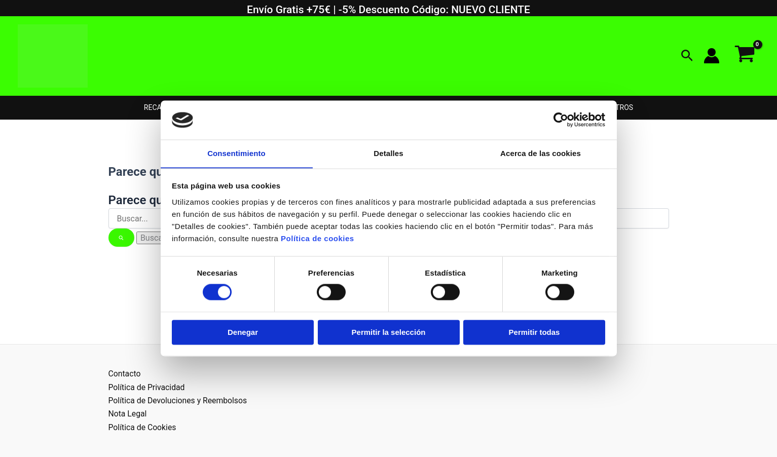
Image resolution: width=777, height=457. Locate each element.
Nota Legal (127, 413)
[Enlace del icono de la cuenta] (712, 56)
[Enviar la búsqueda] (121, 237)
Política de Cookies (142, 427)
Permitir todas (534, 332)
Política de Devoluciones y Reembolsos (178, 400)
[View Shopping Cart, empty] (744, 56)
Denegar (243, 332)
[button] (687, 56)
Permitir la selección (389, 332)
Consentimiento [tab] (236, 153)
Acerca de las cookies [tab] (540, 153)
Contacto (124, 373)
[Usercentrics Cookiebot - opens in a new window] (560, 119)
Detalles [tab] (388, 153)
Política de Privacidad (147, 387)
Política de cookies (317, 239)
